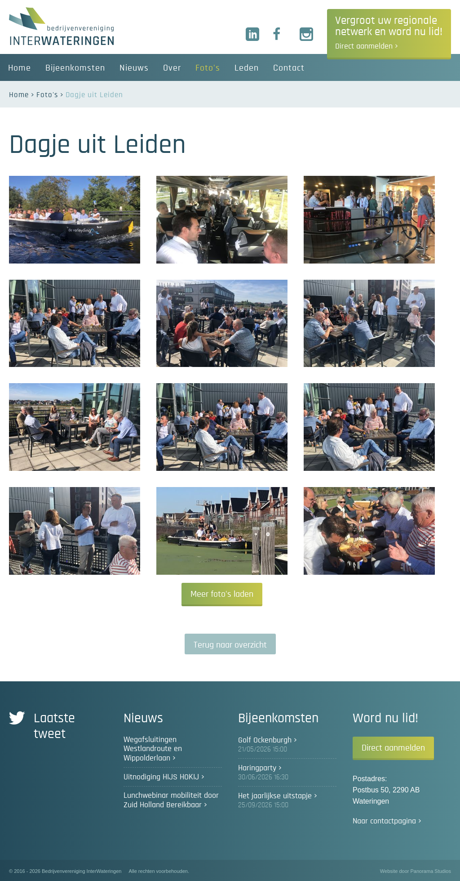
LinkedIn (253, 34)
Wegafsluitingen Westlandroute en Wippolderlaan (153, 749)
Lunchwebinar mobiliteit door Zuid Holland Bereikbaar (171, 800)
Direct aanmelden (393, 747)
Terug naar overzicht (230, 644)
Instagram (307, 34)
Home (19, 94)
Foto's (47, 94)
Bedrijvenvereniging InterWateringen (61, 26)
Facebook (280, 34)
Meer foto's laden (221, 594)
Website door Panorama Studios (415, 871)
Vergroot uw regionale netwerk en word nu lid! (388, 33)
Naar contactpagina (384, 821)
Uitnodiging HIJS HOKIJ (161, 777)
